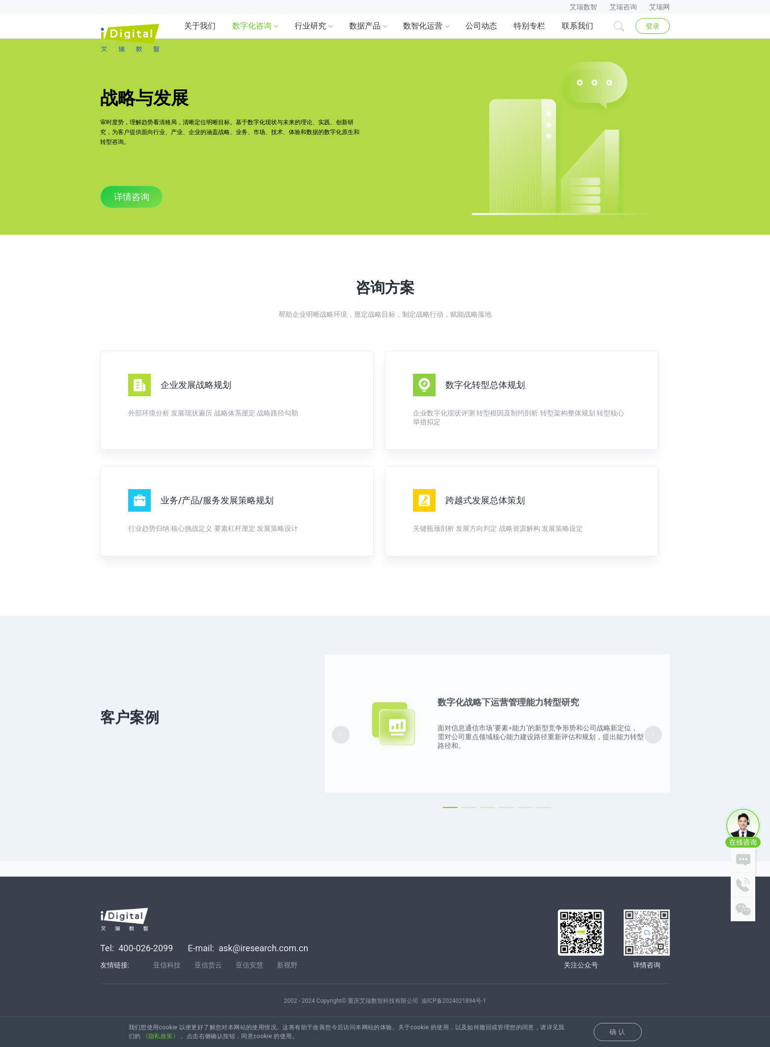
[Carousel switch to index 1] (450, 852)
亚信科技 (167, 980)
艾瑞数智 (583, 7)
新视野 (287, 980)
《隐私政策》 (160, 1036)
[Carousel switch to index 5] (525, 852)
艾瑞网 (659, 7)
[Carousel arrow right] (653, 780)
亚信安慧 (249, 980)
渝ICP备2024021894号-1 (453, 1015)
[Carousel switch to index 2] (469, 852)
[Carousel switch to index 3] (487, 852)
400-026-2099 (145, 963)
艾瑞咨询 (623, 7)
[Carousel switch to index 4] (506, 852)
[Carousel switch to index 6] (543, 852)
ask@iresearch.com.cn (263, 963)
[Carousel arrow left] (341, 780)
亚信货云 (208, 980)
